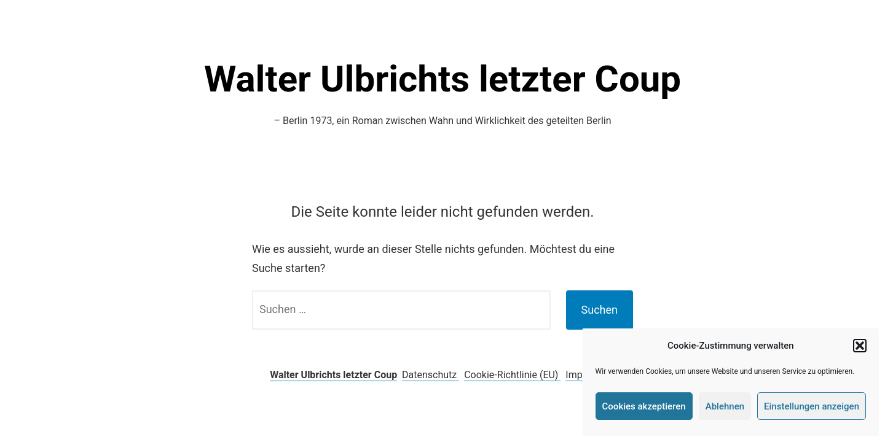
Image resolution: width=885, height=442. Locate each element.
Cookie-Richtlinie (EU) (512, 375)
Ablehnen (725, 406)
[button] (860, 345)
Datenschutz (430, 375)
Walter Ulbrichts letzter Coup (442, 79)
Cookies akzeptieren (644, 406)
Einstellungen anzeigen (811, 406)
